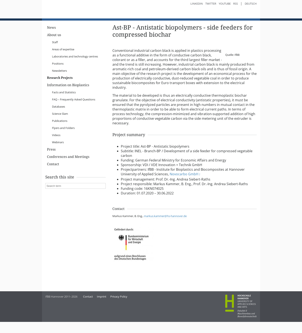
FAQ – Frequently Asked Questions (73, 118)
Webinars (58, 160)
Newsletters (59, 89)
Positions (58, 82)
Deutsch (251, 3)
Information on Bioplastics (68, 103)
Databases (58, 125)
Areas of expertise (63, 67)
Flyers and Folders (63, 146)
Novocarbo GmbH (184, 197)
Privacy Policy (118, 315)
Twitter (210, 3)
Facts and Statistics (64, 110)
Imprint (101, 315)
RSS (235, 3)
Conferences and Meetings (68, 175)
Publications (59, 139)
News (51, 46)
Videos (56, 153)
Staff (55, 60)
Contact (53, 182)
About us (54, 53)
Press (51, 168)
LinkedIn (196, 3)
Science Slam (60, 132)
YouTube (225, 3)
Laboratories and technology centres (75, 75)
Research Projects (60, 96)
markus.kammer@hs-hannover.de (165, 239)
